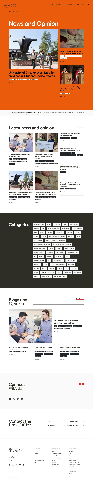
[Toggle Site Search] (88, 4)
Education (44, 236)
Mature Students (59, 256)
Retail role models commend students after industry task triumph (70, 149)
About (14, 11)
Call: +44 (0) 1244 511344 (75, 421)
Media (67, 256)
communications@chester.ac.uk (32, 112)
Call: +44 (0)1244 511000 (75, 425)
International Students (56, 453)
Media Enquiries (56, 425)
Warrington (36, 276)
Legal (70, 458)
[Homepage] (10, 6)
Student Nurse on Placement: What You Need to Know (19, 155)
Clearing (42, 232)
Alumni (48, 224)
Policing (45, 264)
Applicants (54, 451)
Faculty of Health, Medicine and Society (19, 159)
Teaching (36, 272)
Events (36, 458)
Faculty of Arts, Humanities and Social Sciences (73, 55)
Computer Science (59, 232)
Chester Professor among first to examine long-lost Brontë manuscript (71, 52)
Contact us (37, 453)
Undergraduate (12, 163)
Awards (10, 79)
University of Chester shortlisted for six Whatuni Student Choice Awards (32, 74)
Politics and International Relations (58, 264)
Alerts (36, 462)
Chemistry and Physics (77, 228)
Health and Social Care (13, 161)
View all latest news (80, 127)
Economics (36, 236)
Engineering (70, 236)
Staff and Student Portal (39, 460)
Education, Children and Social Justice (57, 236)
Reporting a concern (56, 466)
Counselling (69, 232)
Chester (15, 79)
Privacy (70, 455)
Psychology (36, 268)
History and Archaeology (39, 252)
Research (44, 268)
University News (34, 79)
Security (70, 473)
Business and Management (65, 152)
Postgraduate (27, 79)
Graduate (51, 248)
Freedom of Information (74, 462)
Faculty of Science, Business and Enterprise (68, 155)
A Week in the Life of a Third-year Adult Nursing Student (43, 348)
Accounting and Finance (39, 224)
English (78, 236)
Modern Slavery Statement (74, 464)
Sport (66, 268)
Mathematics (49, 256)
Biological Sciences (74, 224)
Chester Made (63, 171)
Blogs (10, 159)
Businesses (54, 462)
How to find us (37, 451)
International (21, 79)
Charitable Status (72, 460)
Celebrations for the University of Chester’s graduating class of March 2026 (71, 89)
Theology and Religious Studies (47, 272)
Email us (56, 421)
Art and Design (57, 224)
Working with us (72, 471)
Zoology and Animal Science (60, 276)
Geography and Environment (40, 248)
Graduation (67, 93)
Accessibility (71, 451)
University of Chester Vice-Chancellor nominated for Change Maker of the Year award (70, 184)
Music (49, 260)
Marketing (41, 256)
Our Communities (55, 464)
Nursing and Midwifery (23, 161)
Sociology (60, 268)
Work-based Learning (46, 276)
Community (49, 232)
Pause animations (14, 478)
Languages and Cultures (73, 252)
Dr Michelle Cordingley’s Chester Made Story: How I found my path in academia (70, 167)
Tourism (59, 272)
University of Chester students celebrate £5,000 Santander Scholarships (44, 156)
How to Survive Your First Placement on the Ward (70, 348)
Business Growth (65, 228)
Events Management (38, 240)
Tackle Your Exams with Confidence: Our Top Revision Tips (70, 134)
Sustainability (74, 268)
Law (35, 256)
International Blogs (60, 252)
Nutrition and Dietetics (71, 260)
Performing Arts (37, 264)
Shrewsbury (51, 268)
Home (10, 11)
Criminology (77, 232)
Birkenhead (36, 228)
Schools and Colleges (56, 458)
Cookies (70, 453)
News (18, 11)
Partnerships (71, 469)
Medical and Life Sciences (39, 260)
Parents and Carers (55, 455)
